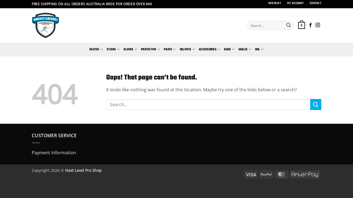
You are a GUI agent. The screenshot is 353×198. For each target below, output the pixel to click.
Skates (96, 49)
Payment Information (54, 153)
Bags (229, 49)
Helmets (187, 49)
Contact (315, 3)
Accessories (209, 49)
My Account (295, 3)
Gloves (130, 49)
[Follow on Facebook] (310, 25)
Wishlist (274, 3)
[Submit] (288, 25)
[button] (301, 25)
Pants (170, 49)
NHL (259, 49)
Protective (150, 49)
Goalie (245, 49)
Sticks (113, 49)
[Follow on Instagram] (317, 25)
